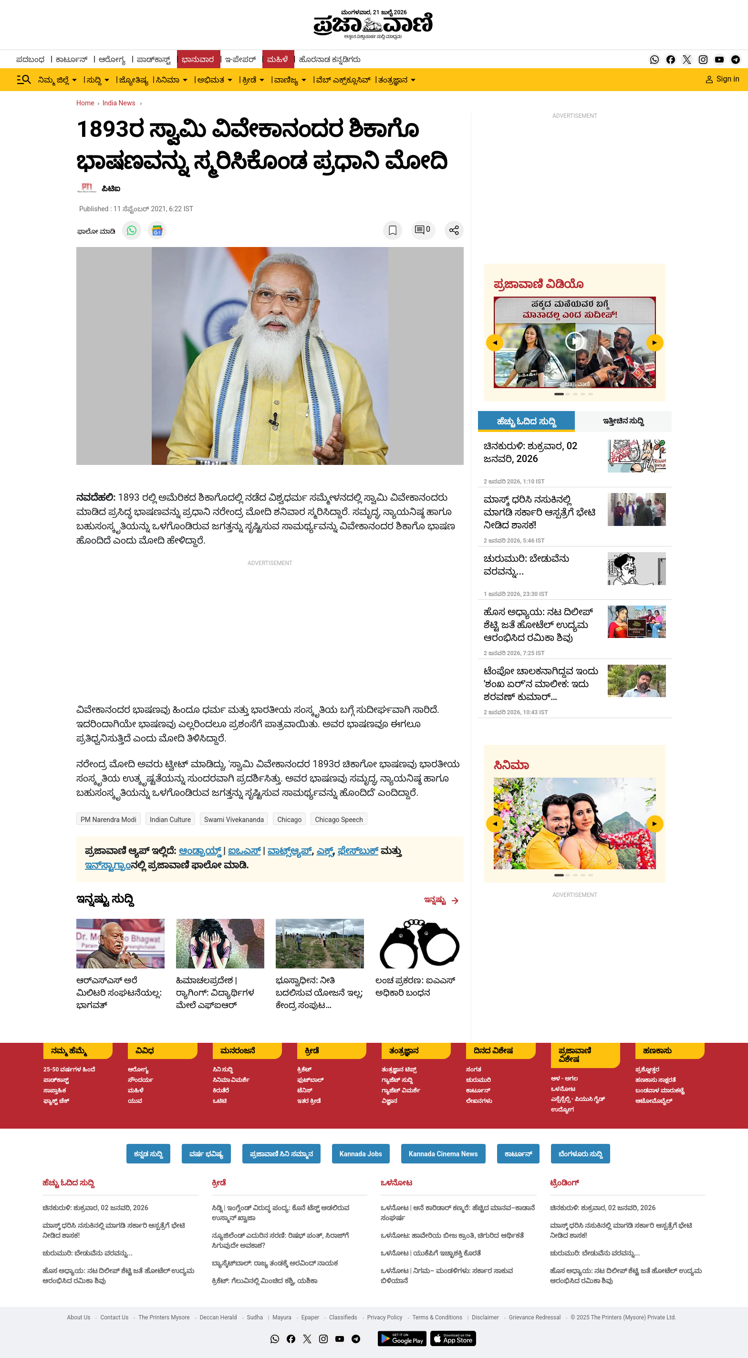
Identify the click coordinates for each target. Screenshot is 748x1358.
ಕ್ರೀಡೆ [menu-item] (249, 79)
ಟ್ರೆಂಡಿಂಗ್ (564, 1183)
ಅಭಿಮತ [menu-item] (210, 79)
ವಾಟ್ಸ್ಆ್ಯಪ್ (290, 850)
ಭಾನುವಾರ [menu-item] (198, 59)
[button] (148, 1153)
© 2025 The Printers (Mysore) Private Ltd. (623, 1317)
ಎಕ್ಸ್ (325, 850)
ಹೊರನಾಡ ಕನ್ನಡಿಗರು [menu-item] (330, 59)
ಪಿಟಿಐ (111, 188)
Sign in (722, 78)
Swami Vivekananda (234, 819)
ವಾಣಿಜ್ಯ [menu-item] (286, 79)
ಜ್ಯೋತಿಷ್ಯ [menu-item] (133, 79)
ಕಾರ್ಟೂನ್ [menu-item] (71, 59)
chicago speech (339, 819)
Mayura (281, 1317)
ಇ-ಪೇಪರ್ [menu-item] (240, 59)
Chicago (289, 819)
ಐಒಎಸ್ (244, 850)
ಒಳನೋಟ (396, 1183)
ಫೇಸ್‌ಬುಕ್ (358, 850)
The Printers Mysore (163, 1317)
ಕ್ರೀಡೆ (219, 1183)
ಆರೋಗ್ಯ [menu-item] (112, 59)
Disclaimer (485, 1317)
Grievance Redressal (535, 1317)
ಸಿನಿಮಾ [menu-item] (167, 79)
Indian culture (170, 819)
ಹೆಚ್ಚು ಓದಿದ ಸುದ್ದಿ (68, 1183)
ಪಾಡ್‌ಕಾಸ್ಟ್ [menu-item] (153, 59)
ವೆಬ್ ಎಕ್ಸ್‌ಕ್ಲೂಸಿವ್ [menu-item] (343, 79)
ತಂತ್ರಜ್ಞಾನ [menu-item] (392, 79)
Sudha (255, 1317)
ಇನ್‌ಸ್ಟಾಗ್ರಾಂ (108, 865)
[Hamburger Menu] (24, 79)
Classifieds (343, 1317)
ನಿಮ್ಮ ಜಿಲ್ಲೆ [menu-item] (53, 79)
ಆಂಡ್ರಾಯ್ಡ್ (201, 850)
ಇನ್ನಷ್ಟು (441, 900)
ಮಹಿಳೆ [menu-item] (277, 59)
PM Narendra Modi (108, 819)
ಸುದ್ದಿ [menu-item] (94, 79)
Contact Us (114, 1317)
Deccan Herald (218, 1317)
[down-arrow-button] (74, 80)
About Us (79, 1317)
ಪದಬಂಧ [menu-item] (30, 59)
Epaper (310, 1317)
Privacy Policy (385, 1317)
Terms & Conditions (438, 1317)
